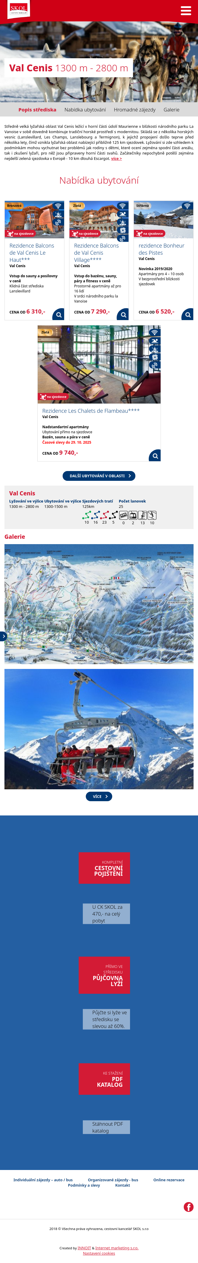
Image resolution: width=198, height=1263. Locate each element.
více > (116, 158)
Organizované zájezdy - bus (113, 1179)
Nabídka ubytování (85, 109)
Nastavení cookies (99, 1253)
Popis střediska (37, 109)
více (97, 796)
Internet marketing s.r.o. (116, 1248)
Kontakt (122, 1185)
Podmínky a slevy (84, 1185)
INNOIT (84, 1248)
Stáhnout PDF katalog (107, 1127)
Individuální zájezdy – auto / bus (42, 1179)
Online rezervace (169, 1179)
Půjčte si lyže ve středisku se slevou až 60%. (109, 1019)
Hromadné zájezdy (135, 109)
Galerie (172, 109)
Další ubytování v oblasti (97, 475)
